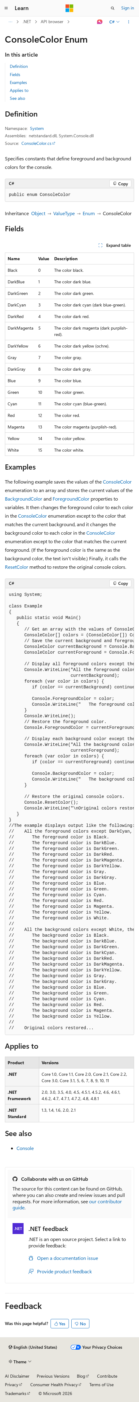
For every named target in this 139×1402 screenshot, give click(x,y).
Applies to (19, 90)
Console (25, 1148)
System (37, 128)
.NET (27, 21)
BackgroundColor (23, 498)
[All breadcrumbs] (10, 22)
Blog (81, 1376)
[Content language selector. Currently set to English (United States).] (33, 1347)
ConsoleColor (117, 481)
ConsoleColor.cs (36, 143)
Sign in (127, 8)
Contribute (107, 1376)
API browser (52, 21)
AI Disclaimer (17, 1376)
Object (38, 213)
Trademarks (15, 1393)
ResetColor (16, 567)
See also (17, 98)
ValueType (64, 213)
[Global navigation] (6, 8)
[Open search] (113, 8)
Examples (18, 82)
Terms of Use (101, 1384)
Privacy (11, 1384)
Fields (15, 74)
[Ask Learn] (100, 22)
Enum (89, 213)
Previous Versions (53, 1376)
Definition (19, 66)
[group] (69, 811)
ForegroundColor (71, 498)
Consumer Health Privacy (54, 1384)
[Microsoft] (69, 8)
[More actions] (128, 22)
